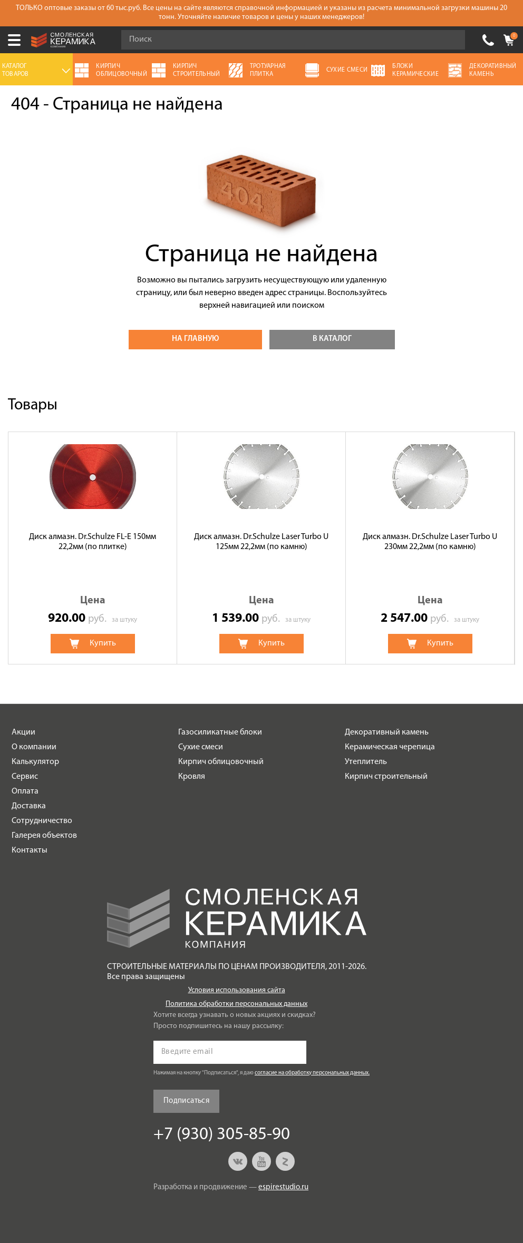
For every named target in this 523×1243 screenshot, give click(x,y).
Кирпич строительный (386, 776)
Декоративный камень (387, 732)
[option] (92, 548)
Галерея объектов (44, 835)
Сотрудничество (42, 821)
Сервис (25, 776)
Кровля (191, 776)
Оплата (25, 791)
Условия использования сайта (236, 990)
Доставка (29, 806)
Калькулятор (35, 762)
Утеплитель (366, 762)
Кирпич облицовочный (221, 762)
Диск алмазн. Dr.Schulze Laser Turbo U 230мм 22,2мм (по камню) (430, 542)
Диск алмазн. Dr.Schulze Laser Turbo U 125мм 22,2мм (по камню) (261, 542)
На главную (195, 339)
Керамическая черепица (390, 747)
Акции (23, 732)
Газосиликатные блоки (220, 732)
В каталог (332, 339)
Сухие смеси (200, 747)
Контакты (29, 850)
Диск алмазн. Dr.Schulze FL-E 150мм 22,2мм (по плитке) (92, 542)
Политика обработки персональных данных (236, 1004)
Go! (451, 40)
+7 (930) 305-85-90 (488, 40)
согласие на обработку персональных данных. (312, 1073)
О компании (34, 747)
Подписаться (186, 1101)
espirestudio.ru (283, 1187)
